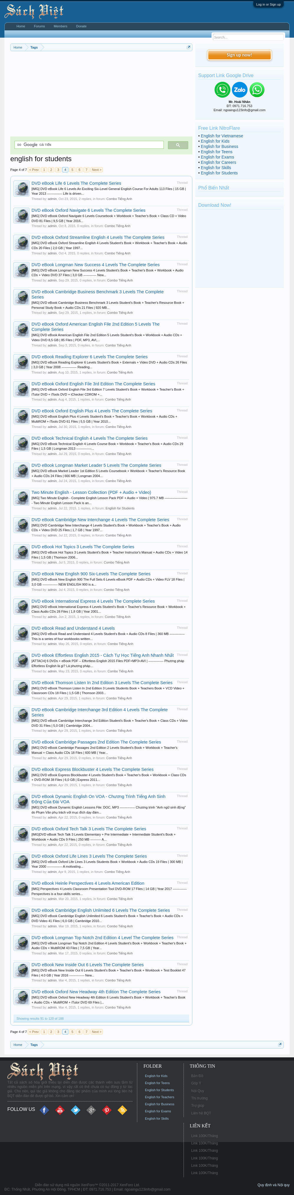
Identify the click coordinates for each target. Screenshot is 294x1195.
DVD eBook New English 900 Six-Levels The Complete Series (91, 573)
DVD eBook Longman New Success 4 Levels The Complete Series (96, 264)
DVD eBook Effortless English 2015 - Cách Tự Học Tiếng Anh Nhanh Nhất (103, 655)
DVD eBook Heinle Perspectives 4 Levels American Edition (88, 883)
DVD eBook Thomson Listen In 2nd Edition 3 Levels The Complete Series (102, 682)
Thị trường (199, 1098)
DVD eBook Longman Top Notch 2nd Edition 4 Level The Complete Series (103, 937)
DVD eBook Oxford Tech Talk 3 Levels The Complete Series (89, 828)
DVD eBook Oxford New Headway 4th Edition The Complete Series (96, 991)
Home (20, 26)
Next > (96, 169)
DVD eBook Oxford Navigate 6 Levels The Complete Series (89, 210)
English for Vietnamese (222, 136)
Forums (39, 26)
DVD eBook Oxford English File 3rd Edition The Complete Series (93, 383)
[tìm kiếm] (88, 145)
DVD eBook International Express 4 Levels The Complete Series (93, 601)
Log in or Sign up (268, 4)
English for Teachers (159, 1097)
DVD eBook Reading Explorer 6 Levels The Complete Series (90, 356)
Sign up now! (239, 55)
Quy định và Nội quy (273, 1185)
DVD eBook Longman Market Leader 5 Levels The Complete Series (96, 465)
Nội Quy (197, 1091)
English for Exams (217, 157)
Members (60, 26)
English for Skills (216, 167)
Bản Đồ (197, 1076)
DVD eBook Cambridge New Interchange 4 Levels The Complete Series (100, 519)
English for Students (119, 508)
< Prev (34, 169)
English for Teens (216, 151)
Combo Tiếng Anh (119, 199)
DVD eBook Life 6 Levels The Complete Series (76, 183)
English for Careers (218, 162)
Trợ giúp (197, 1106)
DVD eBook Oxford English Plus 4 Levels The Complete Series (92, 411)
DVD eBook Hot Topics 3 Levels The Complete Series (83, 546)
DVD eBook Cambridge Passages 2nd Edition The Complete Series (96, 742)
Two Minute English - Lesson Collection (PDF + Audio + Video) (91, 492)
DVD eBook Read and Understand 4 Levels (73, 628)
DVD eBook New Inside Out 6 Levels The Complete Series (88, 964)
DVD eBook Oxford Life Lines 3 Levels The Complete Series (89, 856)
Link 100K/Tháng (204, 1136)
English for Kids (215, 141)
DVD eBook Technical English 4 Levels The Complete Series (90, 438)
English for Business (219, 146)
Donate (81, 26)
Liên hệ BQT (201, 1113)
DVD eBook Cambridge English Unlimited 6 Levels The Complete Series (101, 910)
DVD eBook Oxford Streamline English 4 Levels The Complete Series (98, 237)
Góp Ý (196, 1083)
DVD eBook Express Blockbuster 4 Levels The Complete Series (92, 769)
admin (52, 199)
